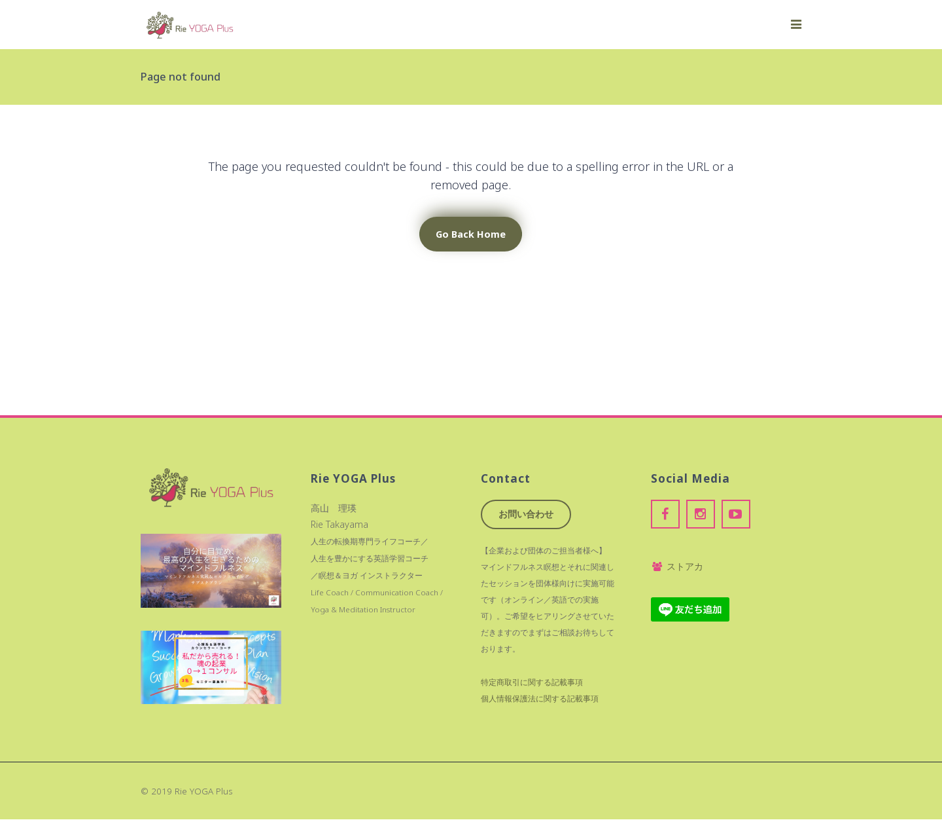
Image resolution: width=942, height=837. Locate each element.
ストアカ (677, 566)
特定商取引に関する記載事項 (532, 682)
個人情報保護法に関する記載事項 (540, 698)
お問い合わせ (525, 514)
